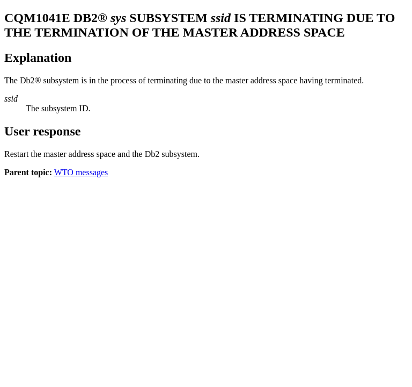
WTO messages (81, 172)
